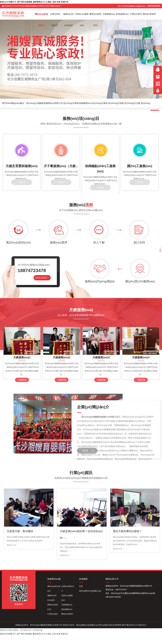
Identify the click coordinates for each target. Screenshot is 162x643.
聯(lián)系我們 (149, 14)
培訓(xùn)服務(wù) (81, 16)
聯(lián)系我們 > (42, 278)
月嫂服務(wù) (109, 14)
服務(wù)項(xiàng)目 (68, 16)
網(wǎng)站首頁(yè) (41, 16)
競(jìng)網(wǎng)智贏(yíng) (90, 591)
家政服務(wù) (122, 14)
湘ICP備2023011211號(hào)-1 (134, 625)
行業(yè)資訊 (136, 14)
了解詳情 (84, 451)
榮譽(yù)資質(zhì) (95, 16)
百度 (81, 586)
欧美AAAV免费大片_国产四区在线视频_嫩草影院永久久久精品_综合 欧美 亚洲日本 (34, 2)
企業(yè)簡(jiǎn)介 (55, 16)
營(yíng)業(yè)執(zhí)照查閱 (109, 625)
